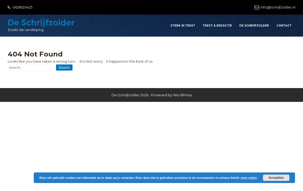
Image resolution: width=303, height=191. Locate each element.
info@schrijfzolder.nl (278, 7)
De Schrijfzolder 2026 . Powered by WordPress (152, 95)
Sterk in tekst (182, 25)
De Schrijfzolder (41, 23)
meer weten (249, 177)
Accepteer (276, 178)
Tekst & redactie (217, 25)
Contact (284, 25)
